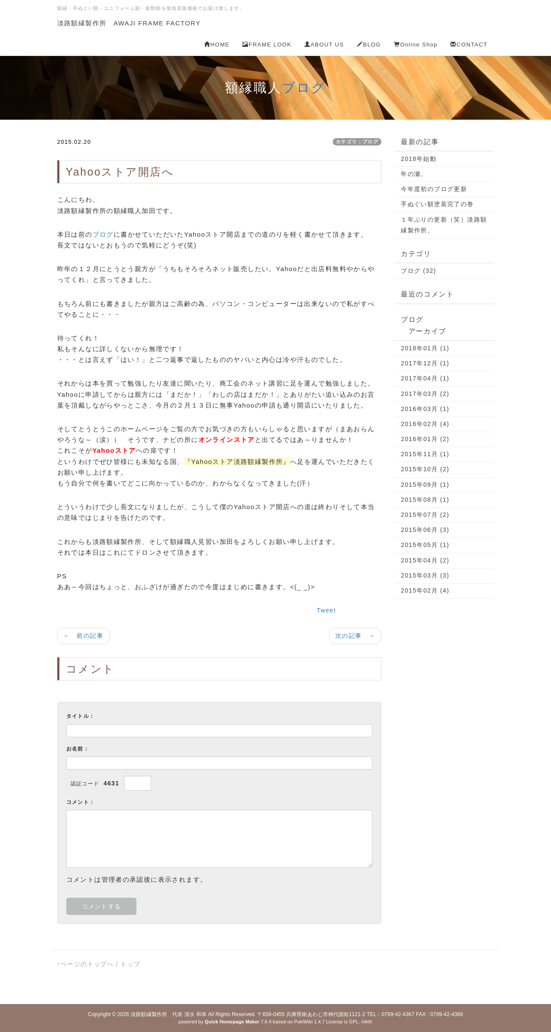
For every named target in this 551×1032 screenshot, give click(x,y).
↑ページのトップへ (85, 964)
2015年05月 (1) (425, 544)
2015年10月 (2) (425, 469)
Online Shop (415, 44)
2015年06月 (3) (425, 529)
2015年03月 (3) (425, 575)
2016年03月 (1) (425, 408)
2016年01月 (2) (425, 439)
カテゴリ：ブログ (357, 141)
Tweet (326, 610)
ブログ (304, 87)
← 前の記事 (83, 635)
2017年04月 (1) (425, 378)
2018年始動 (418, 158)
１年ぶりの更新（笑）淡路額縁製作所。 (444, 225)
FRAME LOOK (266, 44)
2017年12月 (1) (425, 363)
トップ (130, 964)
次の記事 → (355, 635)
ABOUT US (324, 44)
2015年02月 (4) (425, 590)
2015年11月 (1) (425, 454)
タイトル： (80, 716)
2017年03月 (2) (425, 393)
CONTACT (468, 44)
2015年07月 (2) (425, 514)
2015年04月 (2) (425, 560)
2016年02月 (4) (425, 423)
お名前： (78, 749)
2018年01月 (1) (425, 348)
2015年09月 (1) (425, 484)
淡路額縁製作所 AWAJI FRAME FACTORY (129, 23)
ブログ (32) (418, 270)
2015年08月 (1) (425, 499)
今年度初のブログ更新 (434, 188)
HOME (216, 44)
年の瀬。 (414, 173)
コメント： (80, 802)
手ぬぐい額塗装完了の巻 (437, 204)
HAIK (366, 1021)
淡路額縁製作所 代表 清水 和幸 (168, 1014)
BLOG (369, 44)
